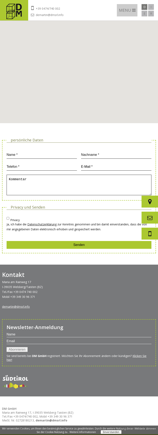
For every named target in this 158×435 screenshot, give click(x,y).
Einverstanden (111, 432)
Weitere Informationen (83, 432)
